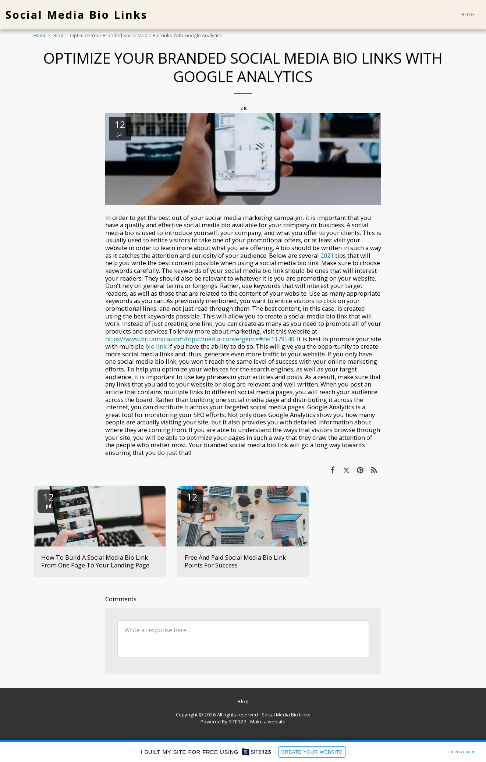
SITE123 (237, 721)
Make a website (267, 721)
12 (49, 500)
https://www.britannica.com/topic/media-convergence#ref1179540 (199, 339)
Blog (58, 35)
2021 (327, 255)
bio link (156, 346)
